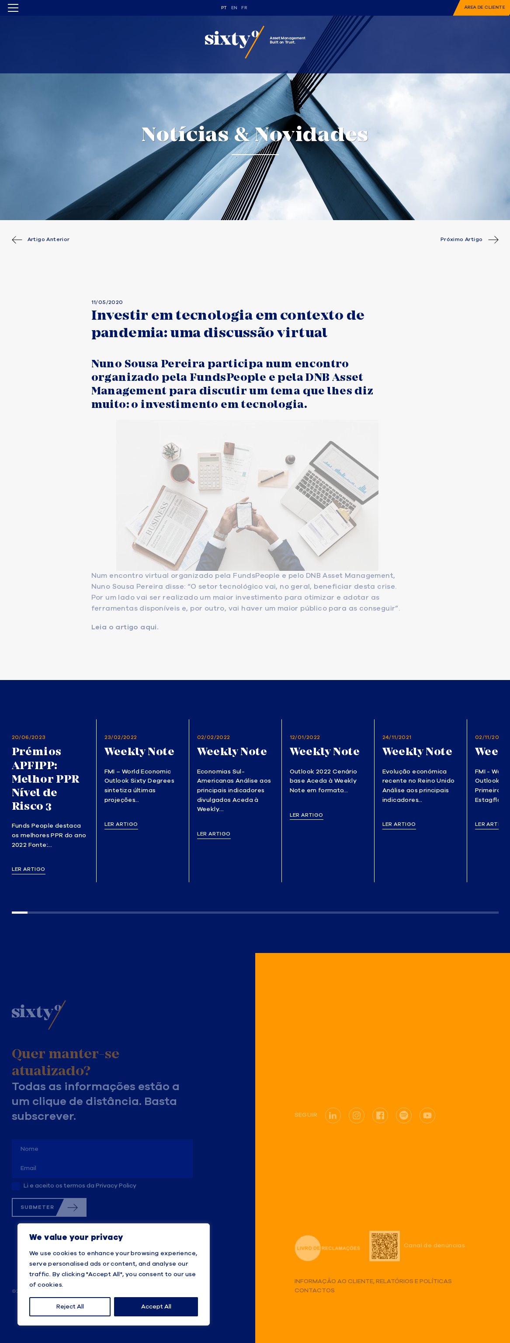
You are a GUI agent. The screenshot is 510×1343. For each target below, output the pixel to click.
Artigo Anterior (49, 240)
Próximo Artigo (462, 240)
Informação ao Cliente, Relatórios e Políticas (373, 1281)
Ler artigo (28, 869)
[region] (113, 1274)
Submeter (37, 1207)
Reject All (70, 1307)
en (234, 7)
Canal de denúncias (417, 1246)
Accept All (156, 1307)
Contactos (315, 1290)
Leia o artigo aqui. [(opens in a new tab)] (125, 627)
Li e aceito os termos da (80, 1186)
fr (244, 7)
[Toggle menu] (13, 8)
